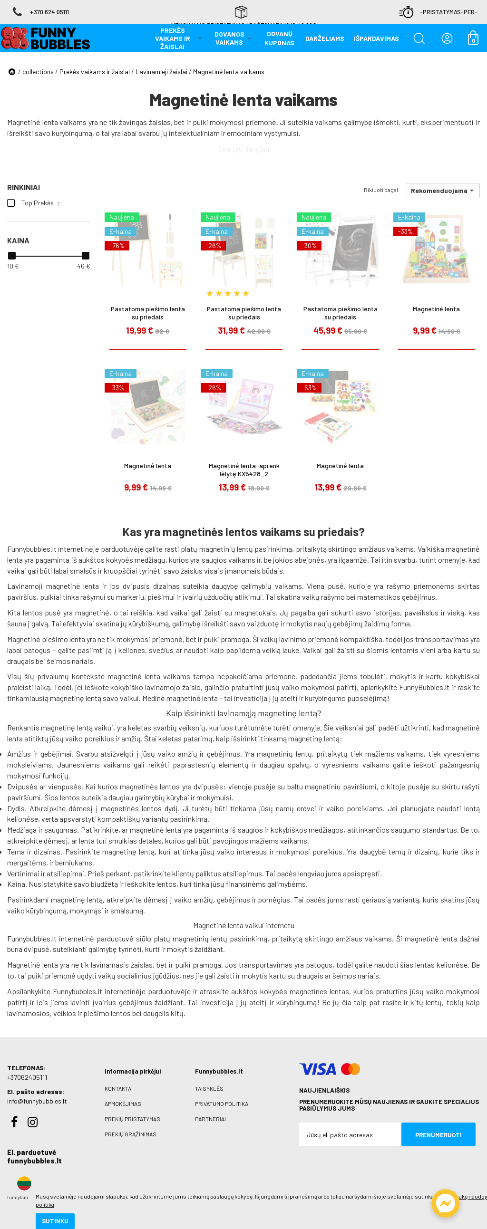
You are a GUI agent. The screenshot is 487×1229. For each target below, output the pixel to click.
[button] (443, 190)
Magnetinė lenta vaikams (228, 71)
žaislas (160, 121)
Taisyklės (209, 1088)
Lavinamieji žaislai (161, 71)
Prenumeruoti (438, 1135)
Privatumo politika (221, 1103)
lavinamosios (28, 1013)
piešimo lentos (107, 1013)
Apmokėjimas (123, 1103)
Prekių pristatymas (132, 1118)
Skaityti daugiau (243, 148)
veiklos (64, 1013)
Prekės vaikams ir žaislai (94, 71)
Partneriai (210, 1118)
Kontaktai (119, 1088)
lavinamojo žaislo (173, 686)
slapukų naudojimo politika (114, 1188)
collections (38, 71)
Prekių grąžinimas (130, 1134)
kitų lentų (426, 1002)
